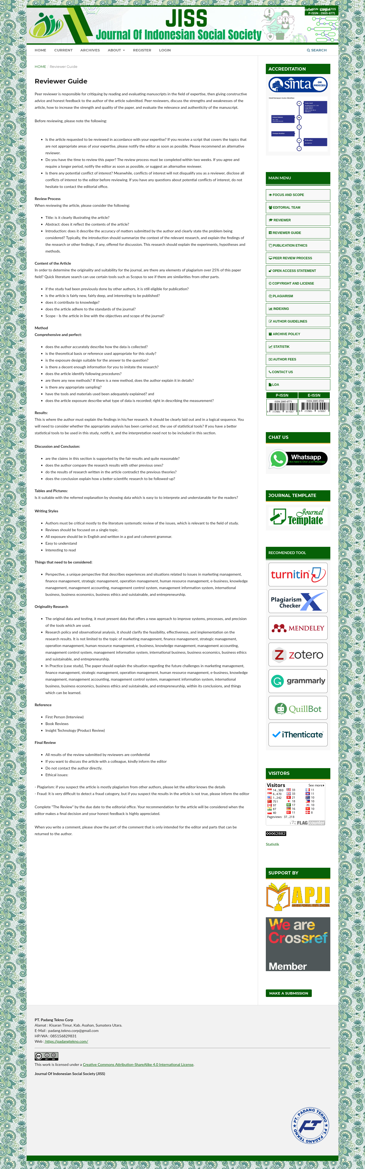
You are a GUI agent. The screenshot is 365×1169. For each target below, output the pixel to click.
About (115, 50)
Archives (90, 50)
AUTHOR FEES (282, 359)
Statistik (272, 844)
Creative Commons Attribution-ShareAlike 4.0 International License (138, 1064)
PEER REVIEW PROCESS (290, 258)
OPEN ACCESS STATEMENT (292, 271)
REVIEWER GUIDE (285, 233)
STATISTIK (279, 347)
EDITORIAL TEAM (284, 207)
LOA (274, 385)
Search (317, 50)
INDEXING (279, 309)
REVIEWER (280, 220)
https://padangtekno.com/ (66, 1041)
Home (40, 50)
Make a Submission (288, 993)
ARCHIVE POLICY (284, 334)
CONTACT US (281, 372)
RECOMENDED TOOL (287, 552)
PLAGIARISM (281, 296)
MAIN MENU (280, 178)
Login (165, 50)
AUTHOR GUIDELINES (288, 321)
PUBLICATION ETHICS (288, 245)
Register (142, 50)
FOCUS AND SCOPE (286, 195)
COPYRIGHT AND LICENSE (291, 283)
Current (63, 50)
